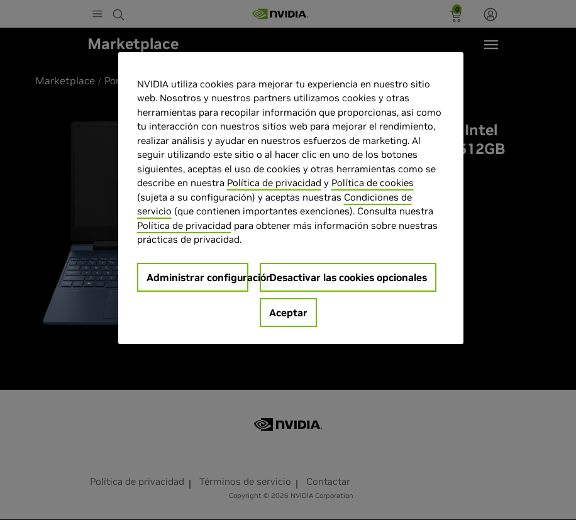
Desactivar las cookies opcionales (348, 277)
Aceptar (288, 312)
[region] (291, 198)
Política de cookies (372, 183)
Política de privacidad (274, 183)
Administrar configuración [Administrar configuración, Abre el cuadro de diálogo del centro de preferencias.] (198, 277)
